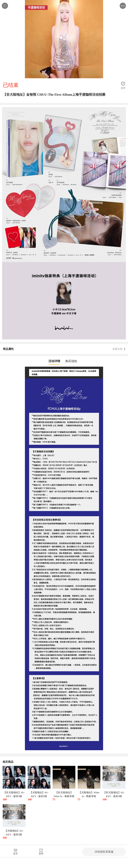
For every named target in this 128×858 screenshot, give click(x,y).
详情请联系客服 (104, 851)
